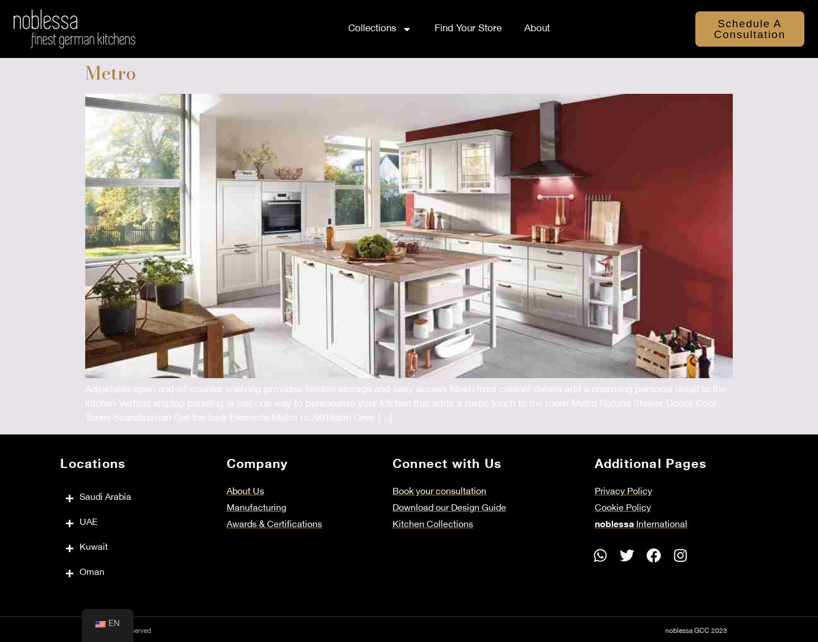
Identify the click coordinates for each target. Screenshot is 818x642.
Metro (110, 73)
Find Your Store (468, 29)
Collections (380, 29)
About (537, 29)
